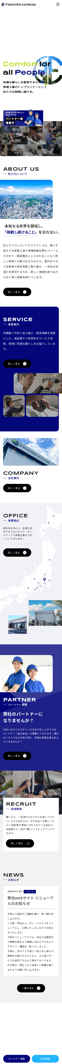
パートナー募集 (16, 1058)
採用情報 (45, 1058)
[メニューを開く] (58, 4)
